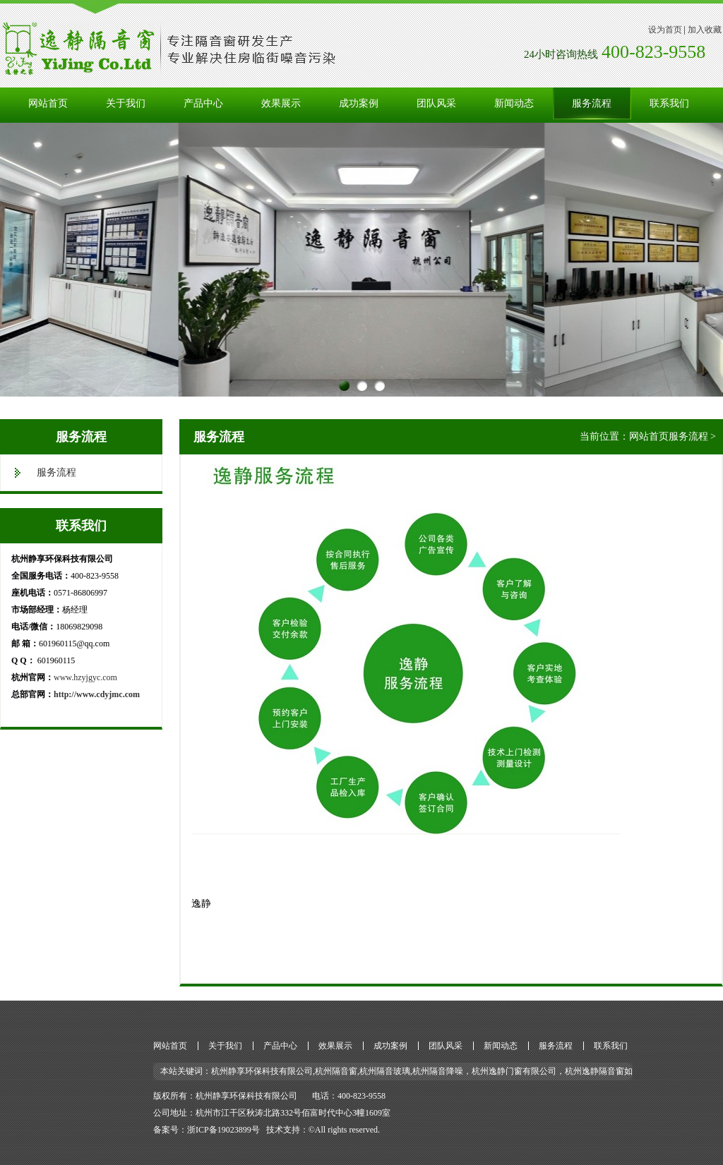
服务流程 (591, 103)
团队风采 (436, 103)
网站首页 (48, 103)
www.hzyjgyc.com (85, 677)
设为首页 (665, 30)
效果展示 (281, 103)
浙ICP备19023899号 (223, 1130)
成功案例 (358, 103)
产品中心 (203, 103)
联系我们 (669, 103)
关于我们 (125, 103)
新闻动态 (514, 103)
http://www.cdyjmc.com (97, 694)
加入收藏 (705, 30)
